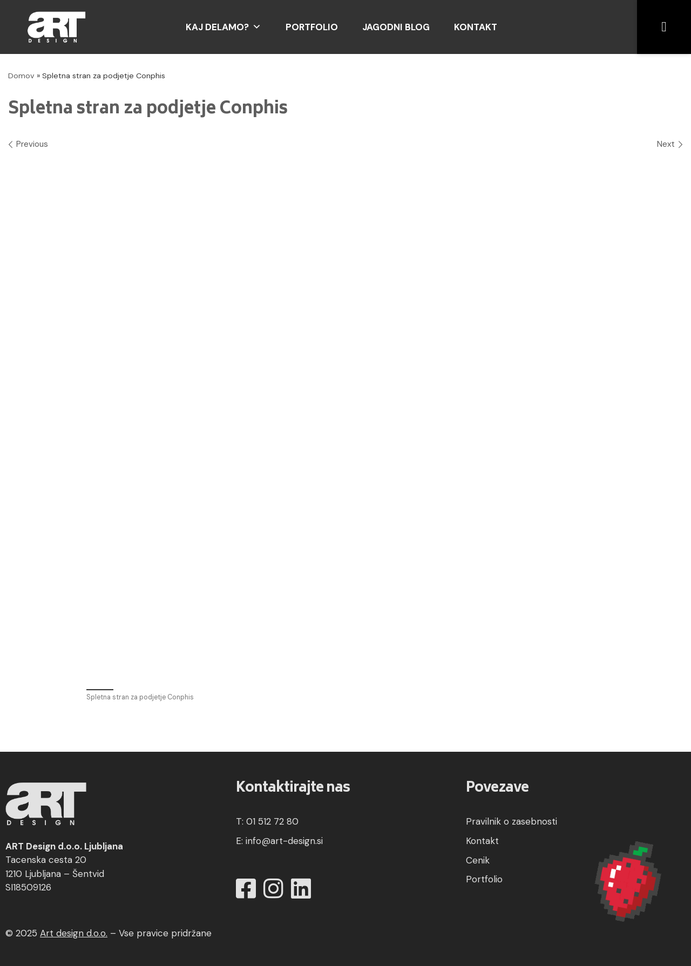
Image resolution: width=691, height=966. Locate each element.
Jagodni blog (396, 27)
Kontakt (475, 27)
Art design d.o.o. (73, 933)
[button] (664, 27)
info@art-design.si (284, 841)
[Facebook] (246, 889)
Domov (21, 75)
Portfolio (312, 27)
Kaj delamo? (223, 27)
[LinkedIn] (301, 889)
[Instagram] (273, 889)
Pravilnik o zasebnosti (511, 821)
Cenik (478, 860)
